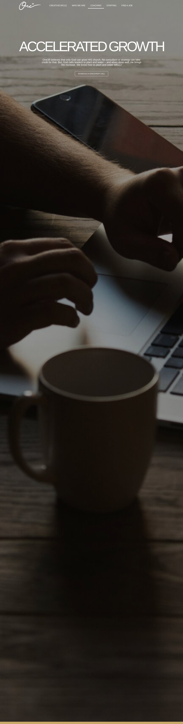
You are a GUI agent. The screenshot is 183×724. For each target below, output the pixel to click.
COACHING (95, 5)
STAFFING (111, 5)
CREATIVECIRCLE (58, 5)
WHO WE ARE (78, 5)
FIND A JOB (126, 5)
